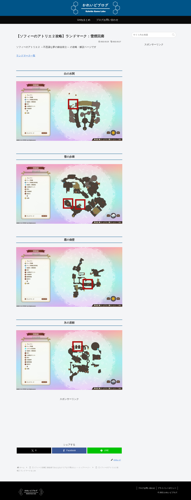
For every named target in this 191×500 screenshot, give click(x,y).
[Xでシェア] (34, 451)
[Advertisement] (42, 419)
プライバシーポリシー (167, 488)
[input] (154, 35)
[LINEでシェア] (104, 451)
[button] (173, 34)
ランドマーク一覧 (25, 55)
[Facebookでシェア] (69, 451)
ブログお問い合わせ (146, 488)
